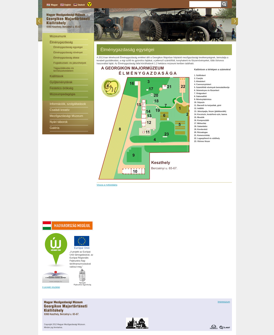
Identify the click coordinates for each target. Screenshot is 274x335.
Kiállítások (56, 76)
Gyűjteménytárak (61, 82)
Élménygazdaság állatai (66, 57)
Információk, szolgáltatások (68, 103)
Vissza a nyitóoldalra (107, 185)
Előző (40, 21)
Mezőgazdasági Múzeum (66, 115)
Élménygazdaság (61, 42)
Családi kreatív (60, 109)
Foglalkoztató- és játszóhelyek (70, 62)
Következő (233, 21)
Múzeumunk (58, 36)
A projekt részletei (51, 287)
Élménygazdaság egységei (68, 47)
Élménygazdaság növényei (68, 52)
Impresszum (224, 302)
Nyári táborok (59, 121)
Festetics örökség (61, 88)
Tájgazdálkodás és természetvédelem (64, 69)
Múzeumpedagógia (62, 94)
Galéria (55, 127)
